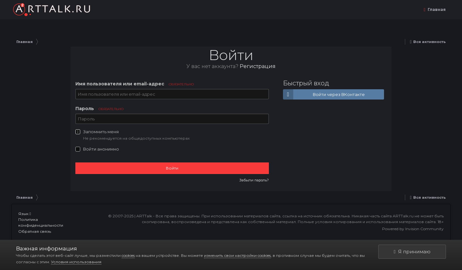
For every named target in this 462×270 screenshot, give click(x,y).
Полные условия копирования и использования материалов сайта (367, 221)
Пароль (99, 108)
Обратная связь (34, 231)
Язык (24, 213)
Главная (436, 9)
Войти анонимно (101, 149)
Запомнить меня (101, 131)
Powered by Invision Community (413, 228)
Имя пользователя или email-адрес (134, 84)
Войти (172, 168)
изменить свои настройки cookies (237, 255)
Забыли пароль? (254, 180)
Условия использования (76, 261)
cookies (128, 255)
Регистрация (258, 66)
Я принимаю (412, 251)
